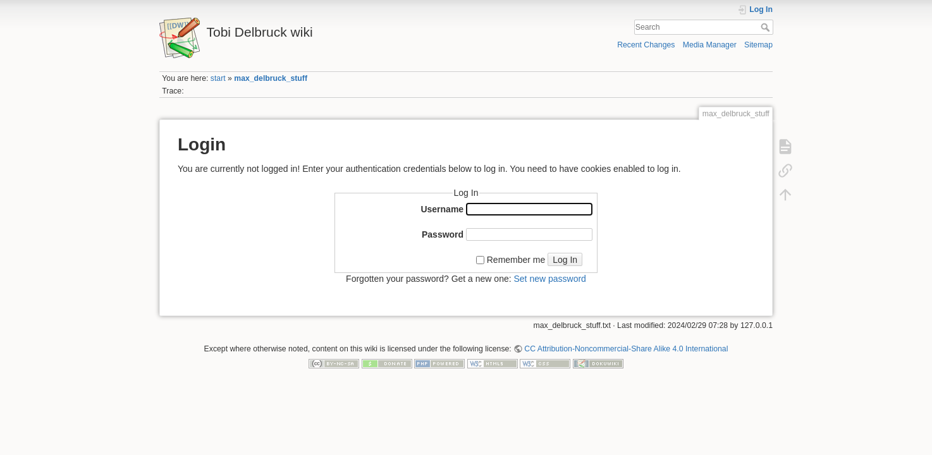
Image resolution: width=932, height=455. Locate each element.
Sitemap (758, 44)
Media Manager (710, 44)
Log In (565, 260)
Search (767, 27)
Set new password (549, 279)
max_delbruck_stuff (270, 78)
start (218, 78)
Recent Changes (646, 44)
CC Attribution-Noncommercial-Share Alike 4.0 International (626, 348)
